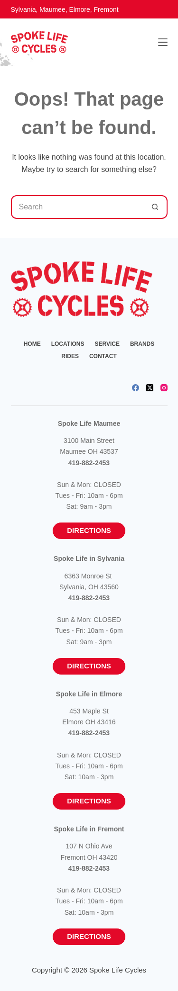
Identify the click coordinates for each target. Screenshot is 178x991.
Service (106, 344)
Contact (103, 356)
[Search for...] (77, 207)
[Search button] (156, 207)
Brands (142, 344)
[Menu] (163, 42)
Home (32, 344)
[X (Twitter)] (149, 387)
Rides (70, 356)
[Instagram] (164, 387)
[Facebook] (135, 387)
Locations (67, 344)
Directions (89, 530)
